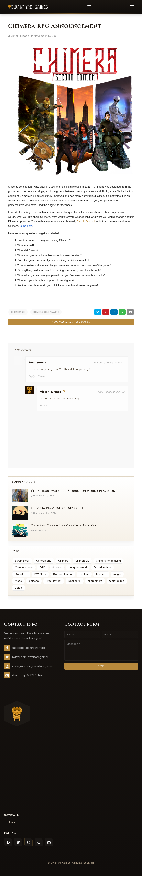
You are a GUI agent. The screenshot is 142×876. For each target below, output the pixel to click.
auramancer (22, 560)
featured (101, 573)
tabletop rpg (116, 580)
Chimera (63, 560)
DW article (21, 573)
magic (117, 573)
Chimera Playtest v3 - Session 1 (57, 508)
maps (18, 580)
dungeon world (78, 567)
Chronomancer (24, 567)
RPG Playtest (53, 580)
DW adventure (102, 567)
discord (57, 567)
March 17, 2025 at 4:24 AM (109, 362)
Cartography (43, 560)
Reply (32, 375)
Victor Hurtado (20, 35)
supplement (95, 580)
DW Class (40, 573)
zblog (18, 587)
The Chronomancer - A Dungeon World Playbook (73, 490)
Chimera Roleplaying (46, 312)
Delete (41, 375)
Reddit (81, 221)
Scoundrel (74, 580)
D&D (42, 567)
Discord (90, 221)
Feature (84, 573)
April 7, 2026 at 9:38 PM (111, 391)
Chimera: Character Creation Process (63, 525)
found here (26, 225)
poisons (34, 580)
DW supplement (63, 573)
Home (11, 821)
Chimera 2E (18, 312)
